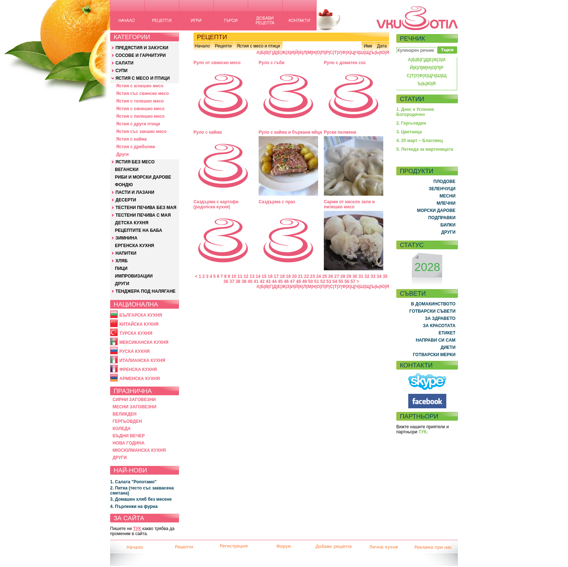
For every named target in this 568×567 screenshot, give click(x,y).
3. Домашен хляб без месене (141, 499)
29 (348, 276)
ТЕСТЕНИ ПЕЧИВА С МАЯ (143, 215)
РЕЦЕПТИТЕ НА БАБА (138, 230)
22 (306, 276)
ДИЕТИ (447, 347)
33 (373, 276)
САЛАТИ (125, 63)
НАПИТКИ (126, 253)
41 (256, 281)
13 (252, 276)
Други (122, 154)
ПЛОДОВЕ (445, 181)
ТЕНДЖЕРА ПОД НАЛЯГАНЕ (146, 291)
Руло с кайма (207, 132)
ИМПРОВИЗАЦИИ (134, 276)
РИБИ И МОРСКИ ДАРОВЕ (143, 177)
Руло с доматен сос (345, 62)
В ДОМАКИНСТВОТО (433, 304)
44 (274, 281)
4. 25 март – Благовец (419, 140)
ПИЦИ (121, 268)
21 (300, 276)
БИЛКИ (448, 225)
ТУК (137, 528)
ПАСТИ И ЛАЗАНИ (135, 192)
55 (340, 281)
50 (310, 281)
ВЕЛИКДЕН (125, 414)
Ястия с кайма (131, 139)
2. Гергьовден (411, 123)
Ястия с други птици (138, 123)
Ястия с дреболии (135, 146)
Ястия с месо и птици (258, 46)
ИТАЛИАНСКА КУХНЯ (142, 360)
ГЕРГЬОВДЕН (127, 421)
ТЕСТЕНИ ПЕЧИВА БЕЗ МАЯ (146, 207)
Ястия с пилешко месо (140, 116)
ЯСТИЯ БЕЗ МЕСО (135, 161)
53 (328, 281)
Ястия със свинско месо (142, 93)
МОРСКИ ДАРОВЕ (436, 210)
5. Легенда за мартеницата (424, 149)
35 (385, 276)
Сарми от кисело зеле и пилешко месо (349, 204)
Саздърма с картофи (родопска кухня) (216, 204)
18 (282, 276)
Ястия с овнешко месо (140, 108)
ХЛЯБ (122, 260)
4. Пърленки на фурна (134, 506)
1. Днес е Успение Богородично (415, 112)
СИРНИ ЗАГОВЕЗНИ (134, 399)
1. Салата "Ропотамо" (133, 481)
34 (379, 276)
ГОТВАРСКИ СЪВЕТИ (432, 311)
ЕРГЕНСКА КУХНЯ (134, 245)
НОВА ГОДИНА (129, 443)
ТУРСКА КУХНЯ (135, 333)
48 (298, 281)
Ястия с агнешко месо (139, 85)
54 (334, 281)
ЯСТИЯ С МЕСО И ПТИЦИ (143, 78)
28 (343, 276)
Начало (202, 46)
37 (231, 281)
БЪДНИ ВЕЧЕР (129, 435)
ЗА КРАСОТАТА (439, 325)
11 (240, 276)
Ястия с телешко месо (140, 101)
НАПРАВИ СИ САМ (436, 340)
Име (368, 46)
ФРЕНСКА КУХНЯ (137, 369)
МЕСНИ (447, 196)
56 (346, 281)
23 (312, 276)
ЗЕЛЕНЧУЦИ (442, 188)
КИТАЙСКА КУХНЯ (138, 324)
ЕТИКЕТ (447, 332)
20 (294, 276)
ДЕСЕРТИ (126, 200)
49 (304, 281)
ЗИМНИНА (127, 238)
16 (270, 276)
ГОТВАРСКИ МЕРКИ (434, 354)
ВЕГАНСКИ (126, 169)
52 (322, 281)
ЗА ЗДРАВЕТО (440, 318)
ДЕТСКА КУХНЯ (131, 222)
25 (324, 276)
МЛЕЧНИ (446, 203)
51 (316, 281)
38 (237, 281)
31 (361, 276)
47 (292, 281)
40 (250, 281)
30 (354, 276)
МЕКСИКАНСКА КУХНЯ (143, 342)
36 (226, 281)
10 (233, 276)
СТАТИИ (412, 99)
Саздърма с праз (277, 201)
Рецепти (223, 46)
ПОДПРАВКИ (441, 217)
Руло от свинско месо (217, 62)
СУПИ (122, 70)
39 (244, 281)
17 (276, 276)
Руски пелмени (340, 132)
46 (286, 281)
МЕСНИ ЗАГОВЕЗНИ (134, 406)
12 (245, 276)
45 (280, 281)
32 (366, 276)
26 (330, 276)
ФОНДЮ (124, 184)
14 (258, 276)
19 (288, 276)
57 (353, 281)
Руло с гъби (271, 62)
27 (336, 276)
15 (264, 276)
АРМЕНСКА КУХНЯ (139, 378)
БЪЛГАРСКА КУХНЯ (140, 315)
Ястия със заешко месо (141, 131)
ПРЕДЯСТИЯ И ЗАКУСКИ (142, 47)
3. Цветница (409, 131)
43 (268, 281)
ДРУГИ (122, 283)
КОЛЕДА (122, 428)
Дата (382, 46)
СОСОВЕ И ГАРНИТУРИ (141, 55)
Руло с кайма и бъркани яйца (290, 132)
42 (262, 281)
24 (318, 276)
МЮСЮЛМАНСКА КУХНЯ (139, 450)
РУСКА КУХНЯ (134, 351)
